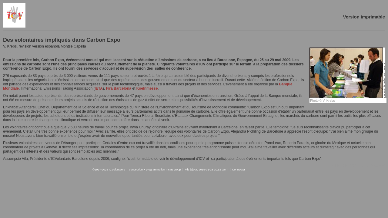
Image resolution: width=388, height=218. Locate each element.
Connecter (238, 169)
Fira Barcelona (118, 88)
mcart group (173, 169)
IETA (98, 88)
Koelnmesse (147, 88)
